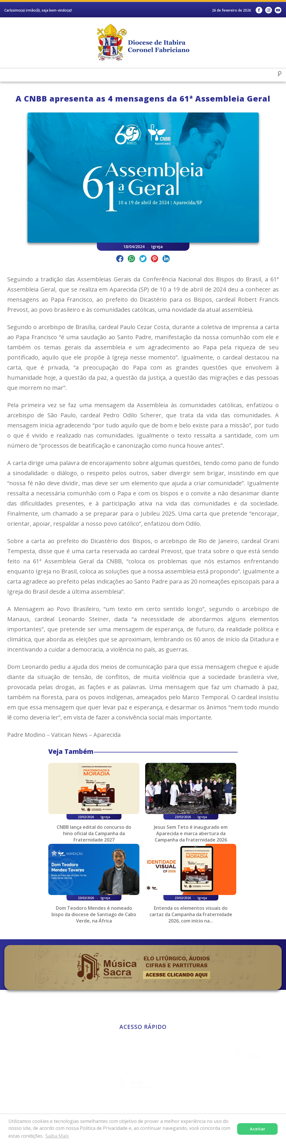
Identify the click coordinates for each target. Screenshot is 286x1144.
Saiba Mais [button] (57, 1136)
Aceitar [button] (257, 1129)
